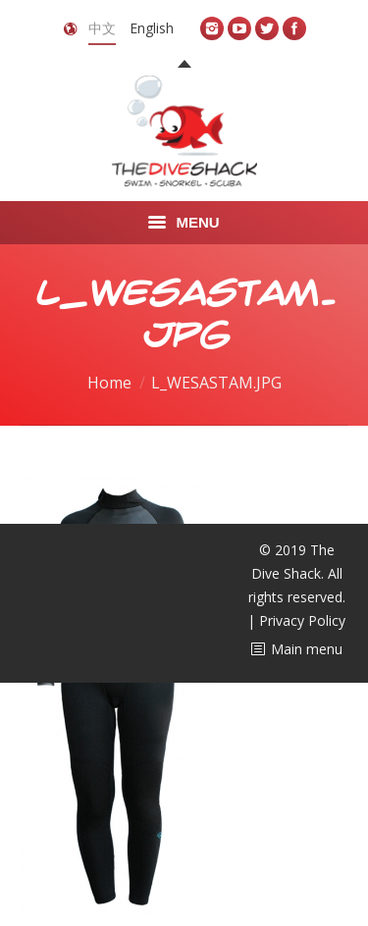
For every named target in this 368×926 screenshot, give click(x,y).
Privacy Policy (302, 620)
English (152, 28)
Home (109, 382)
